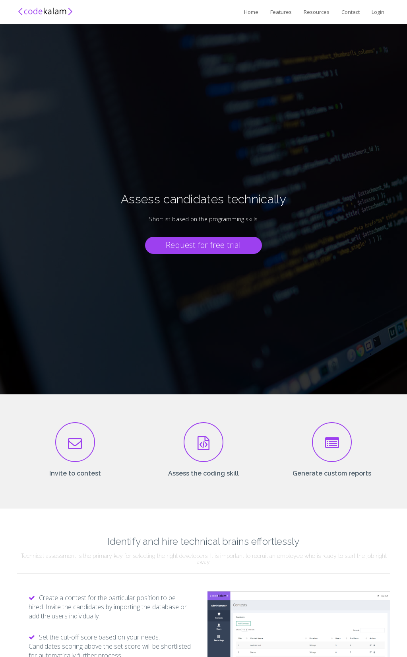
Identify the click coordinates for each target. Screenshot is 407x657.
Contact (350, 12)
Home (251, 12)
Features (281, 12)
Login (378, 12)
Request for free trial (203, 245)
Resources (316, 12)
